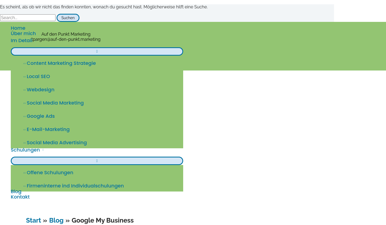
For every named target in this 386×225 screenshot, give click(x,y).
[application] (34, 40)
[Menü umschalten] (97, 51)
